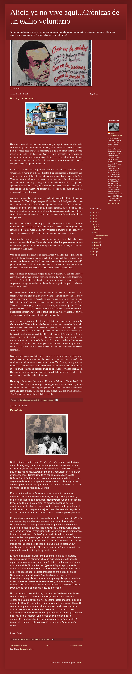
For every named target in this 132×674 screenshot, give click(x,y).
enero (96, 248)
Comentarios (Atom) (26, 649)
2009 (94, 252)
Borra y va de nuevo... (23, 98)
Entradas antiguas (76, 645)
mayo (96, 230)
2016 (94, 212)
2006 (94, 255)
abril (96, 233)
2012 (94, 218)
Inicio (48, 645)
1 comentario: (45, 639)
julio (95, 227)
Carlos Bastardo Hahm (116, 134)
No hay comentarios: (46, 400)
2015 (94, 215)
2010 (94, 224)
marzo (96, 242)
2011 (94, 221)
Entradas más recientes (19, 645)
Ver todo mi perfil (113, 203)
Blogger (78, 663)
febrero (97, 245)
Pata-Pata (16, 410)
